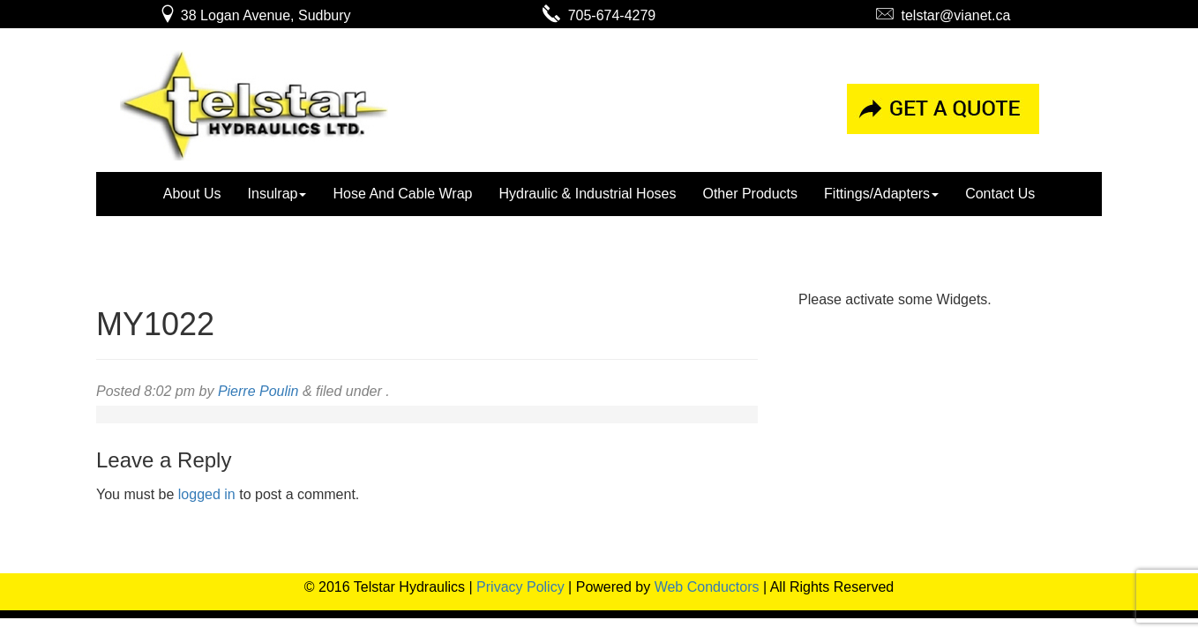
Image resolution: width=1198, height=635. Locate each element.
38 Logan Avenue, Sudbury (254, 15)
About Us (192, 193)
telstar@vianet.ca (943, 15)
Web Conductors (707, 586)
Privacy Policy (520, 586)
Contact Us (1000, 193)
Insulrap (277, 193)
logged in (207, 494)
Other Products (749, 193)
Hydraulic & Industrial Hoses (587, 193)
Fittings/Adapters (881, 193)
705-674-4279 (599, 15)
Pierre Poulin (258, 391)
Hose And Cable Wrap (402, 193)
